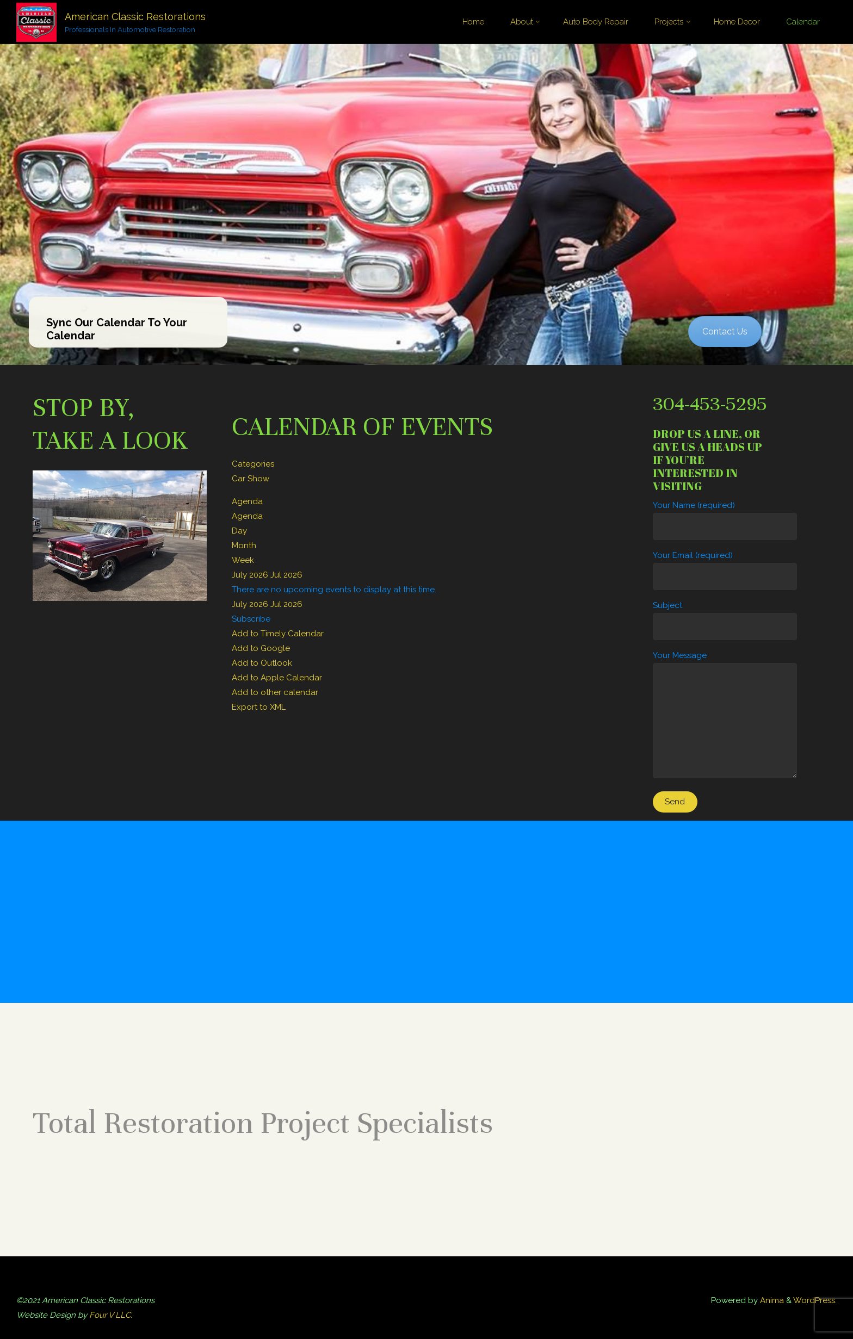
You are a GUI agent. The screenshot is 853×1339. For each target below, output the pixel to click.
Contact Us (724, 331)
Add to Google (261, 648)
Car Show (250, 478)
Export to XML (259, 707)
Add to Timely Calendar (278, 633)
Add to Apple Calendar (277, 678)
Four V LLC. (110, 1315)
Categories (253, 464)
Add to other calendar (275, 692)
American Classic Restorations (135, 16)
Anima (771, 1300)
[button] (251, 619)
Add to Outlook (262, 663)
